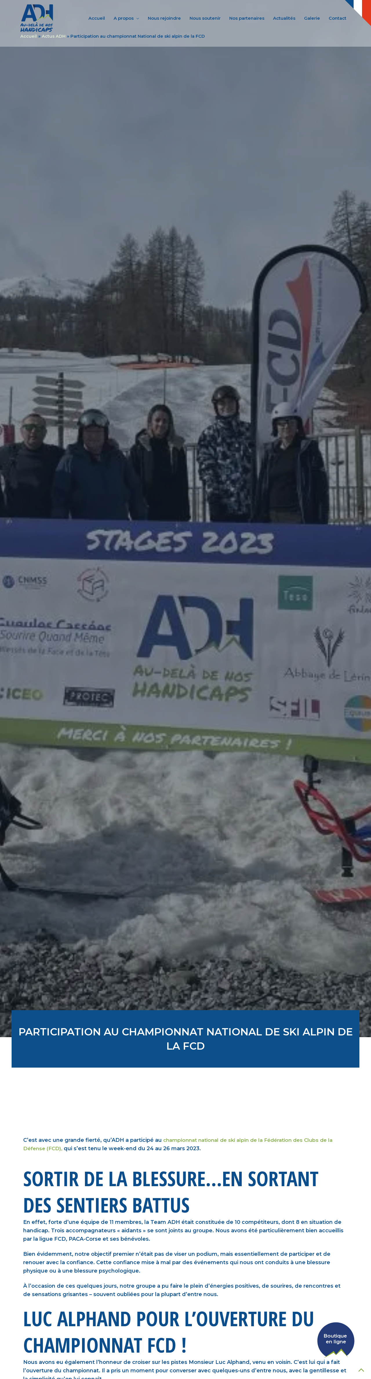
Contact (337, 18)
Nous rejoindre (164, 18)
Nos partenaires (246, 18)
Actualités (284, 18)
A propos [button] (124, 18)
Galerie (312, 18)
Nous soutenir (205, 18)
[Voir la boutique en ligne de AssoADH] (326, 1338)
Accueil (96, 18)
